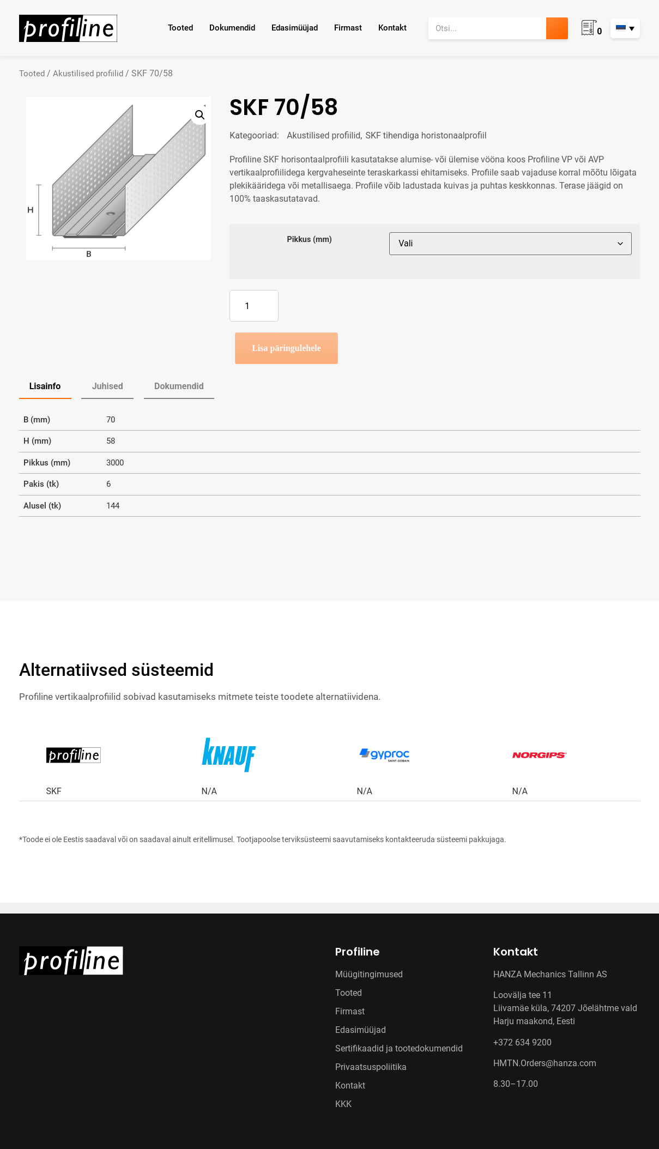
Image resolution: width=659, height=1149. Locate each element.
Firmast (348, 28)
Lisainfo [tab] (45, 386)
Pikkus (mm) (309, 240)
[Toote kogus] (254, 306)
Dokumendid (232, 28)
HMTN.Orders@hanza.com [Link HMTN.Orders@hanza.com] (544, 1063)
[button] (200, 115)
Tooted (180, 28)
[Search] (557, 28)
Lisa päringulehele (286, 348)
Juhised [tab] (107, 386)
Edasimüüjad (294, 28)
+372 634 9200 (522, 1042)
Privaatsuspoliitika (371, 1067)
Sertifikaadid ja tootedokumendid (399, 1048)
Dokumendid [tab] (179, 386)
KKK (343, 1104)
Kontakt (392, 28)
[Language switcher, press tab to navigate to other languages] (625, 28)
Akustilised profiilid (88, 73)
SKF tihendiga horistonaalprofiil (426, 135)
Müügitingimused (369, 974)
